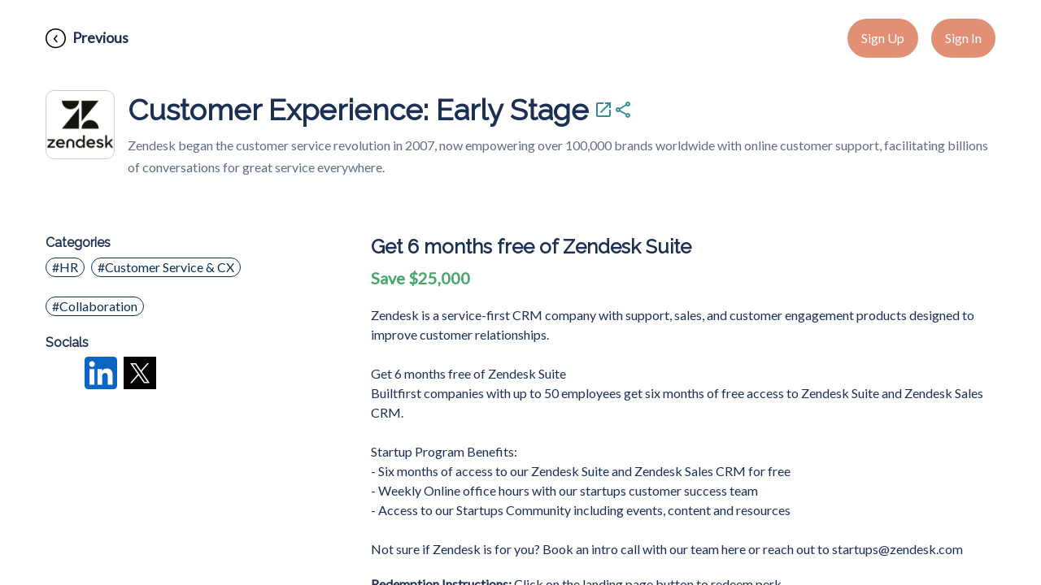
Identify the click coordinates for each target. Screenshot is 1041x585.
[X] (140, 374)
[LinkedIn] (101, 374)
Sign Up (882, 38)
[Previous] (87, 38)
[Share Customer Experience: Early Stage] (623, 109)
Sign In (963, 38)
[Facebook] (62, 374)
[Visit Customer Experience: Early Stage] (603, 109)
